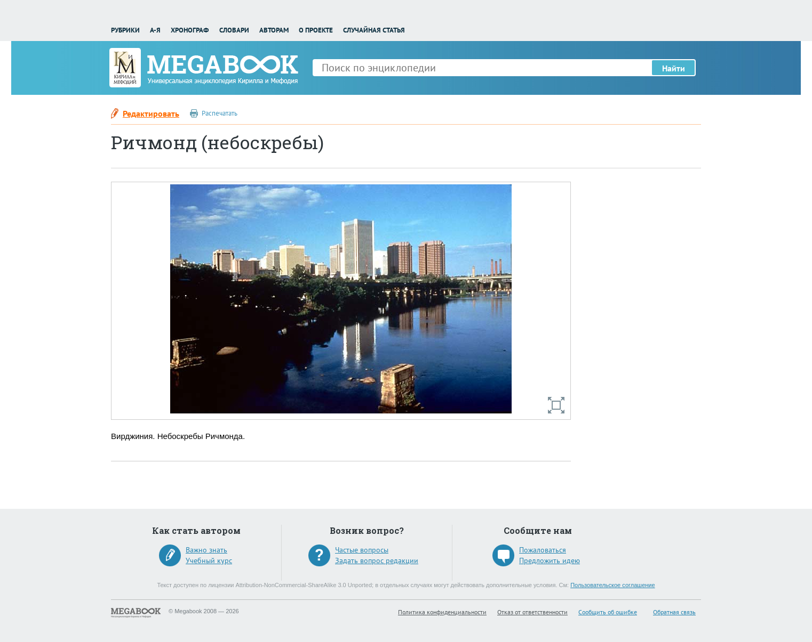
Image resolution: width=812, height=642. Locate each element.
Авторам (274, 30)
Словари (234, 30)
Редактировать (151, 113)
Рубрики (125, 30)
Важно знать (206, 550)
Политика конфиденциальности (442, 612)
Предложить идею (549, 560)
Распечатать (219, 113)
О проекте (316, 30)
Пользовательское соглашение (612, 585)
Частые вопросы (361, 550)
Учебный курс (209, 560)
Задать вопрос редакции (376, 560)
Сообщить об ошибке (607, 612)
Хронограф (190, 30)
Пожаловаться (542, 550)
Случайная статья (374, 30)
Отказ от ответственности (532, 612)
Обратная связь (674, 612)
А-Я (155, 30)
